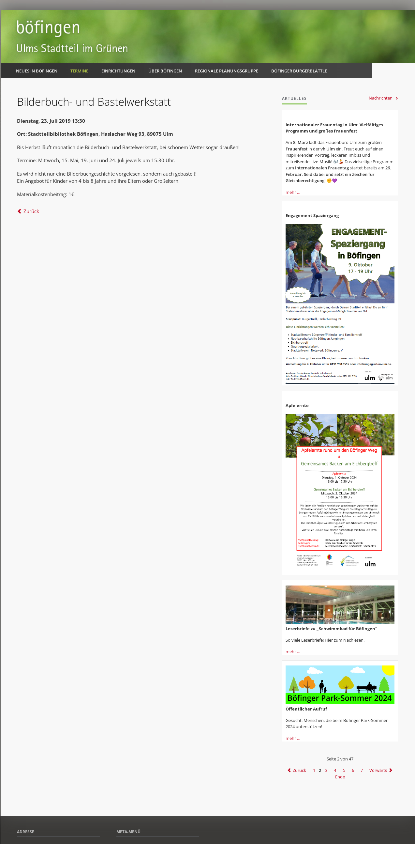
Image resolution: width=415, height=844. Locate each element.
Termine (79, 71)
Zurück (31, 211)
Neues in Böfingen (36, 71)
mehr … (293, 192)
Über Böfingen (165, 71)
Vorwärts (378, 770)
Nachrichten (381, 98)
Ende (340, 777)
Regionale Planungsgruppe (226, 71)
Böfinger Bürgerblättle (299, 71)
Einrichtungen (118, 71)
